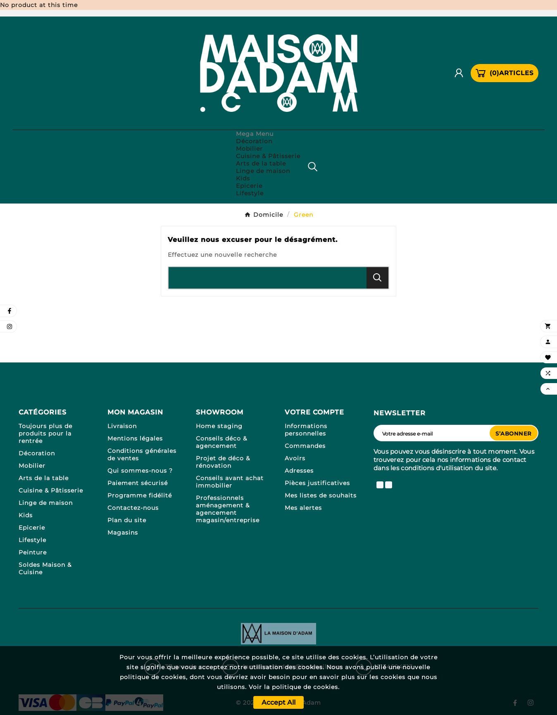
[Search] (377, 277)
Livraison (122, 426)
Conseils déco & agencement (221, 442)
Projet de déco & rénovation (223, 462)
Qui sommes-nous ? (140, 470)
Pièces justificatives (317, 483)
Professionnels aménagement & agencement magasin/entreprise (227, 509)
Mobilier (32, 465)
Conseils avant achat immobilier (230, 481)
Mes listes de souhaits (321, 495)
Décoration (37, 453)
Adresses (299, 470)
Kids (26, 515)
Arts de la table (44, 478)
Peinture (33, 552)
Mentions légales (135, 438)
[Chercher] (268, 278)
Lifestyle (32, 540)
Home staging (219, 426)
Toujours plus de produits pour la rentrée (45, 433)
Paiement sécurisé (137, 483)
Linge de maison (46, 503)
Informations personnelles (306, 429)
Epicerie (32, 527)
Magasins (122, 532)
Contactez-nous (133, 507)
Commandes (305, 446)
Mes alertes (303, 507)
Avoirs (295, 458)
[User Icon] (462, 72)
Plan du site (126, 520)
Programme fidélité (139, 495)
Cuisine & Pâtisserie (51, 490)
